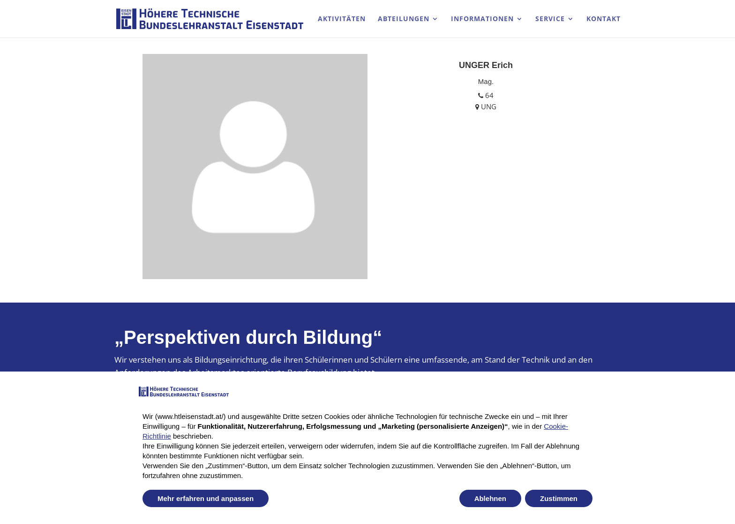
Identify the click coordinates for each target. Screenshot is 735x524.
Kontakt (603, 19)
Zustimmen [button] (559, 498)
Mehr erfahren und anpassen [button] (206, 498)
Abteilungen (403, 19)
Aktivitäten (342, 19)
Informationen (482, 19)
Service (550, 19)
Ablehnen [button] (490, 498)
